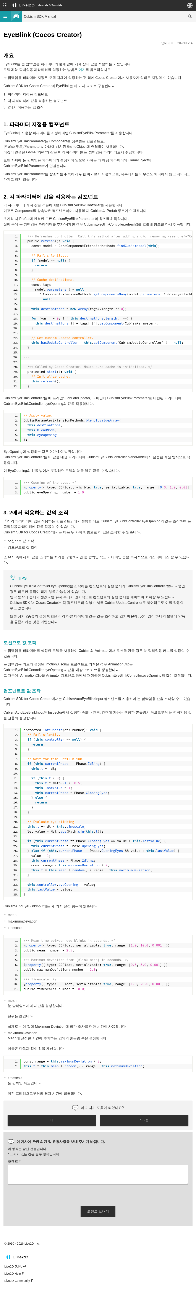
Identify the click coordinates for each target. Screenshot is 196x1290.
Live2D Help (12, 1273)
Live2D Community (17, 1280)
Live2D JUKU (13, 1266)
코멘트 (14, 1161)
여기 (82, 70)
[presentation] (41, 1194)
